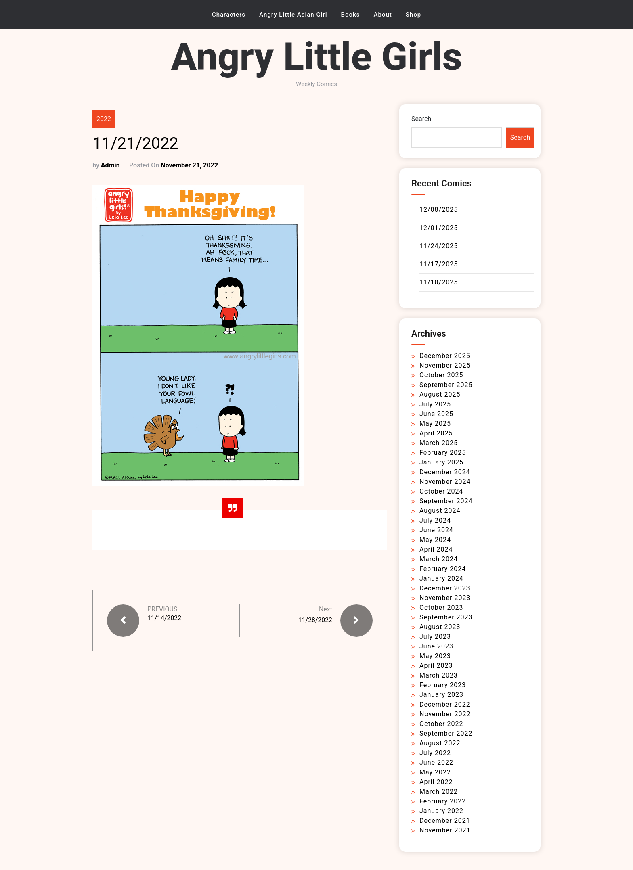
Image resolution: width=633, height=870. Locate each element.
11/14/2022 (164, 618)
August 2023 (439, 627)
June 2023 (436, 646)
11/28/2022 (315, 620)
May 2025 (435, 423)
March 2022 (438, 791)
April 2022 (436, 782)
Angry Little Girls (316, 56)
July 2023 (435, 636)
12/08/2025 (438, 209)
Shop (413, 14)
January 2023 (441, 695)
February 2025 (442, 452)
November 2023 (444, 598)
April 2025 (436, 433)
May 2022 (435, 772)
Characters (228, 14)
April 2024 (436, 549)
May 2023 (435, 656)
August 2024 (439, 510)
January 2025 (441, 462)
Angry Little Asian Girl (293, 14)
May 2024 (435, 540)
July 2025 (435, 404)
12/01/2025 (438, 228)
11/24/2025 (438, 246)
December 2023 (444, 588)
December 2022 (444, 704)
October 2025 (441, 375)
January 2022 (441, 811)
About (383, 14)
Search (421, 119)
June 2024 (436, 530)
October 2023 (441, 607)
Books (350, 14)
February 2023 (442, 685)
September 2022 (446, 733)
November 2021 (444, 830)
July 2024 (435, 520)
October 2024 (441, 491)
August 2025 (439, 394)
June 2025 (436, 414)
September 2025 (446, 385)
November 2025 (444, 365)
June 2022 (436, 762)
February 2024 (442, 569)
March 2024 (438, 559)
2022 (103, 119)
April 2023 (436, 665)
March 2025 (438, 443)
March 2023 (438, 675)
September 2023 (446, 617)
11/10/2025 (438, 282)
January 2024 (441, 578)
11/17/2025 (438, 264)
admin (110, 165)
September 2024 (446, 501)
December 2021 (444, 820)
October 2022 (441, 724)
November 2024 (444, 481)
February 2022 (442, 801)
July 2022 (435, 753)
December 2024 (444, 472)
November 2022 (444, 714)
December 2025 (444, 356)
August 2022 (439, 743)
